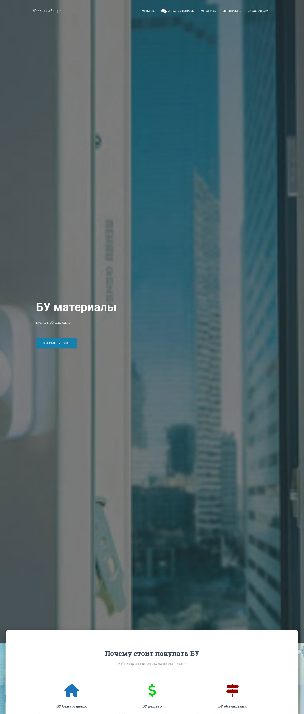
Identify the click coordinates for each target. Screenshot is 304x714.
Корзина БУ (208, 10)
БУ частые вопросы (177, 11)
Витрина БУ (232, 10)
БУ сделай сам (258, 10)
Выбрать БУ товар (56, 344)
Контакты (148, 10)
